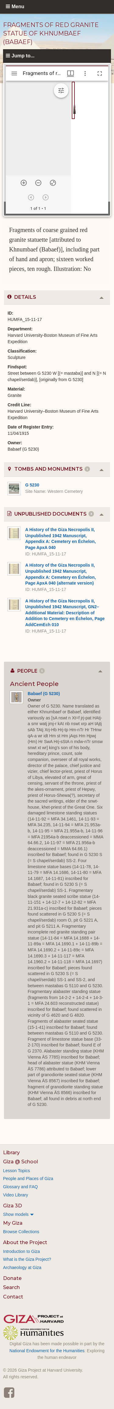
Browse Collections (21, 1231)
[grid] (89, 147)
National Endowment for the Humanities (47, 1350)
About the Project (25, 1242)
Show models (16, 1214)
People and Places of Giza (28, 1178)
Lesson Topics (16, 1170)
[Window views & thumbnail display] (70, 73)
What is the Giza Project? (27, 1259)
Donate (12, 1278)
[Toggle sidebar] (14, 73)
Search (11, 1287)
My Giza (12, 1223)
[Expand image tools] (61, 90)
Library (11, 1152)
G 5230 (32, 485)
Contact (13, 1297)
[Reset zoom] (53, 183)
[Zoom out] (38, 183)
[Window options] (85, 73)
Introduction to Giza (21, 1251)
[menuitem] (57, 1214)
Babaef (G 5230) (44, 693)
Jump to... (23, 55)
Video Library (15, 1194)
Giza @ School (20, 1162)
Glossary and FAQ (20, 1186)
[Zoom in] (23, 183)
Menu (18, 6)
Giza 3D (12, 1206)
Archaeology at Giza (22, 1267)
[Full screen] (99, 73)
